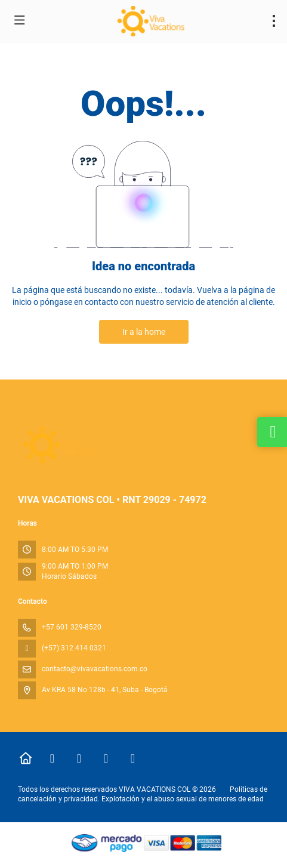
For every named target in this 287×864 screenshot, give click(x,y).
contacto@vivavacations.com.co (94, 669)
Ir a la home (143, 332)
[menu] (274, 21)
